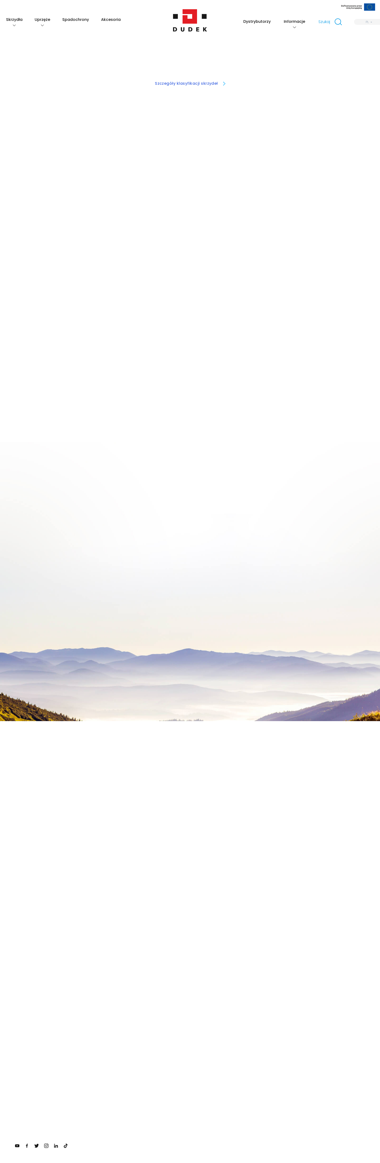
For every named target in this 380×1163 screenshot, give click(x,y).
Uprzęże (42, 19)
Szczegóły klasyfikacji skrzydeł (186, 83)
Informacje (294, 21)
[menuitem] (367, 22)
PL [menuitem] (367, 22)
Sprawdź (78, 987)
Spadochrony (75, 19)
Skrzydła (14, 19)
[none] (367, 22)
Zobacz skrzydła (256, 877)
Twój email (166, 984)
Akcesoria (111, 19)
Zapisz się (171, 1010)
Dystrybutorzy (257, 21)
